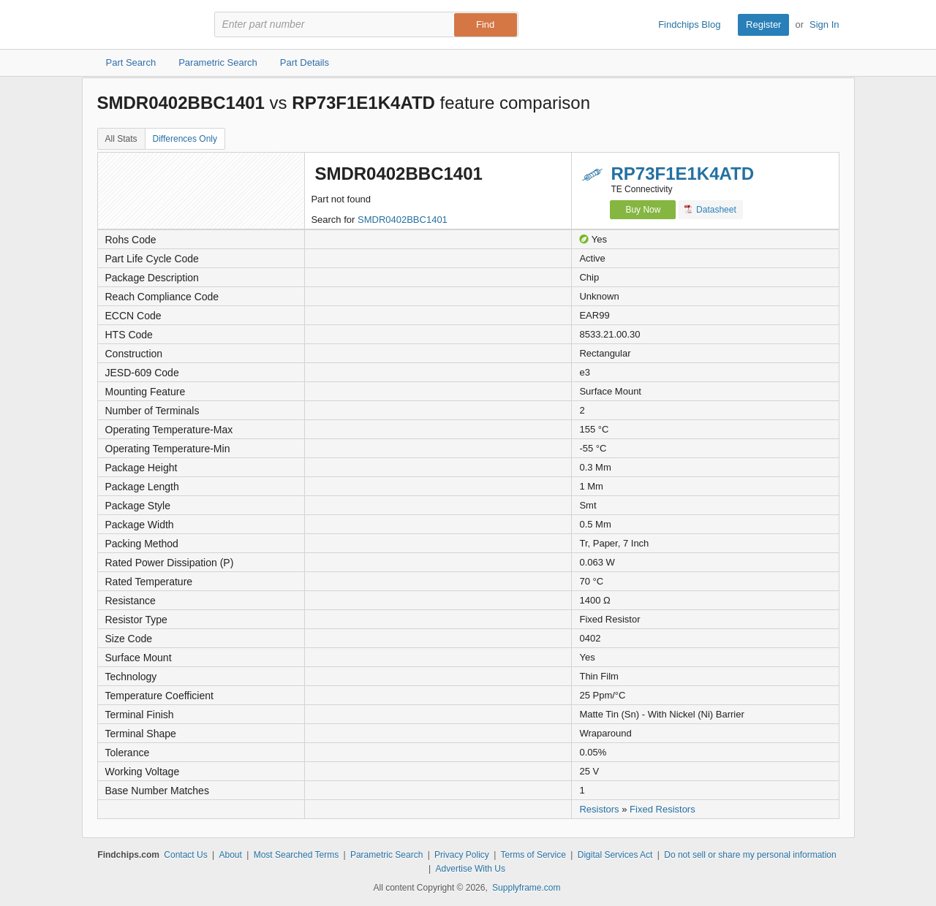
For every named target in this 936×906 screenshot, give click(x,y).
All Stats (121, 139)
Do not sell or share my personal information (750, 855)
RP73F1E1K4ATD (682, 173)
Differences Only (185, 139)
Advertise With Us (470, 869)
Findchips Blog (689, 24)
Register (763, 24)
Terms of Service (533, 855)
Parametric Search (386, 855)
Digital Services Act (615, 855)
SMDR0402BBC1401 (403, 219)
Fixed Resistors (662, 809)
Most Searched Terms (296, 855)
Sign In (824, 24)
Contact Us (185, 855)
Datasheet (710, 209)
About (230, 855)
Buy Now (642, 210)
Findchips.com (144, 24)
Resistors (599, 809)
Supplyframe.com (526, 888)
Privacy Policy (461, 855)
